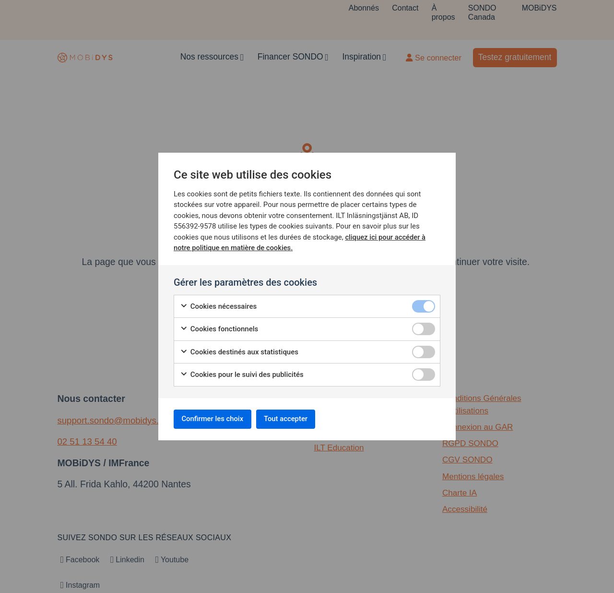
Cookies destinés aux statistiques (239, 350)
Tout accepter (298, 419)
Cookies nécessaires (218, 304)
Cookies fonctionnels (219, 327)
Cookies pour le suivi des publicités (242, 372)
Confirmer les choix (217, 419)
